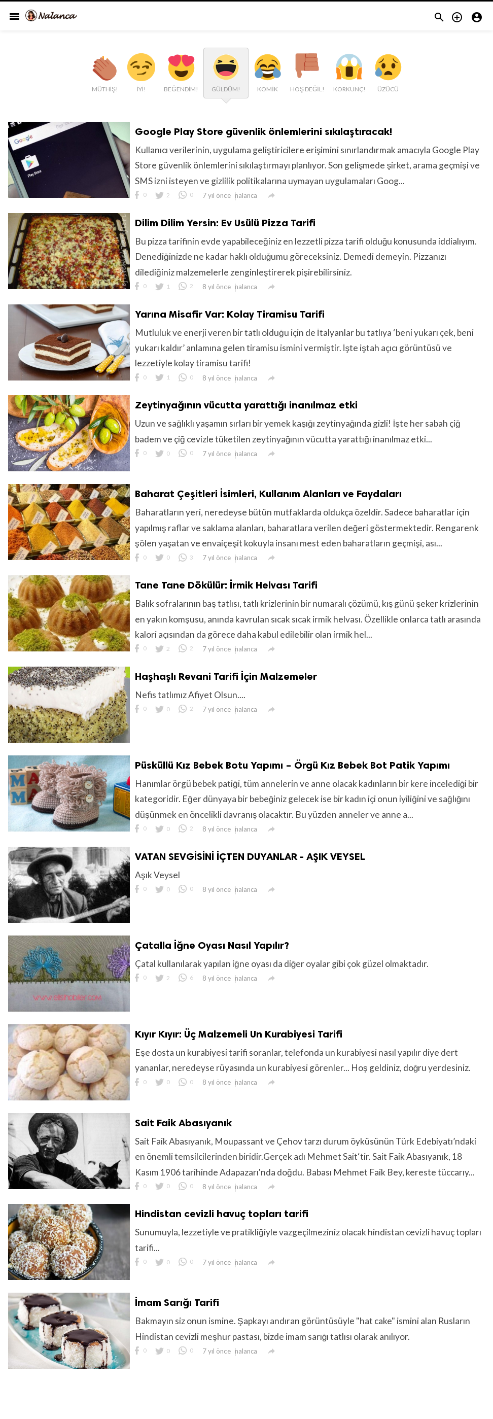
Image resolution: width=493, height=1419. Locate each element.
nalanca (247, 198)
